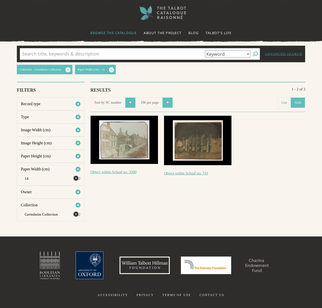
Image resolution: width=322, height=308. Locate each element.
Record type (31, 104)
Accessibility (113, 295)
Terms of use (176, 295)
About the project (163, 33)
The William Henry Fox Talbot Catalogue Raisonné (161, 12)
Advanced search (283, 54)
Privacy (145, 295)
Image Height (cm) (36, 143)
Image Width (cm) (35, 130)
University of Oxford (89, 265)
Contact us (211, 295)
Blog (193, 33)
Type (25, 117)
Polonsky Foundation (206, 265)
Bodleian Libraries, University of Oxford (50, 265)
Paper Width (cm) (35, 169)
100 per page (157, 103)
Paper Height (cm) (36, 156)
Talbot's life (219, 33)
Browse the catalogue (113, 33)
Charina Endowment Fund (257, 265)
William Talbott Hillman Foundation (144, 265)
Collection (29, 205)
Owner (26, 192)
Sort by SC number (115, 103)
